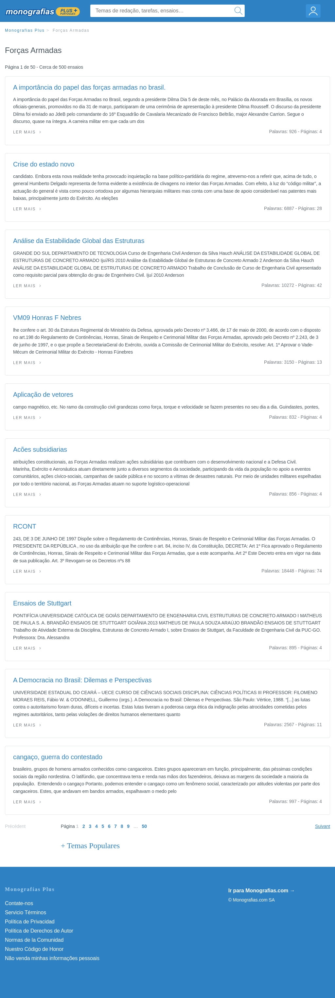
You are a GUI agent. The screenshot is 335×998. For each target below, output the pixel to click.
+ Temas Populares (90, 845)
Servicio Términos (25, 912)
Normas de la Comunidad (34, 940)
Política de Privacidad (30, 921)
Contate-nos (19, 903)
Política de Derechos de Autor (39, 931)
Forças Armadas (71, 30)
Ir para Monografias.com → (261, 890)
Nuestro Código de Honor (34, 949)
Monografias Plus (25, 30)
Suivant (322, 826)
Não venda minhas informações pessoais (52, 958)
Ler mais (24, 132)
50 (144, 826)
